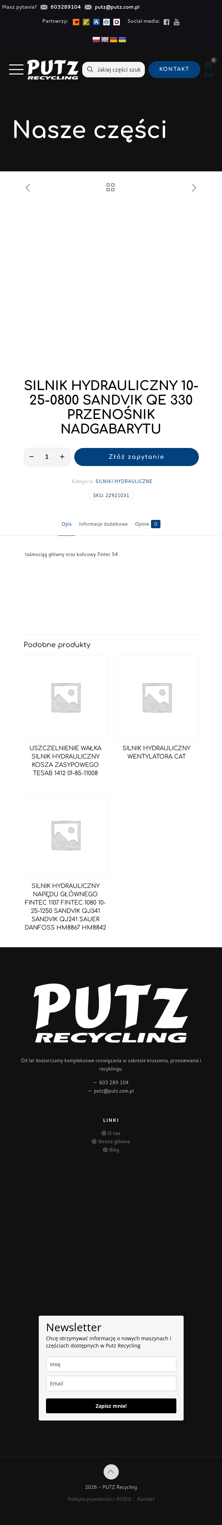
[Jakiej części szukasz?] (113, 69)
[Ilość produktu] (47, 457)
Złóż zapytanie (136, 457)
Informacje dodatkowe (103, 524)
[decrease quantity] (31, 457)
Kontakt (146, 1499)
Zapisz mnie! (111, 1405)
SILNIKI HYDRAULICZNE (123, 481)
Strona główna (114, 1141)
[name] (111, 1364)
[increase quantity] (62, 457)
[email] (111, 1383)
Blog (114, 1149)
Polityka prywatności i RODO (99, 1499)
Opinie (148, 524)
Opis (67, 524)
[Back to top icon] (111, 1471)
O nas (114, 1133)
